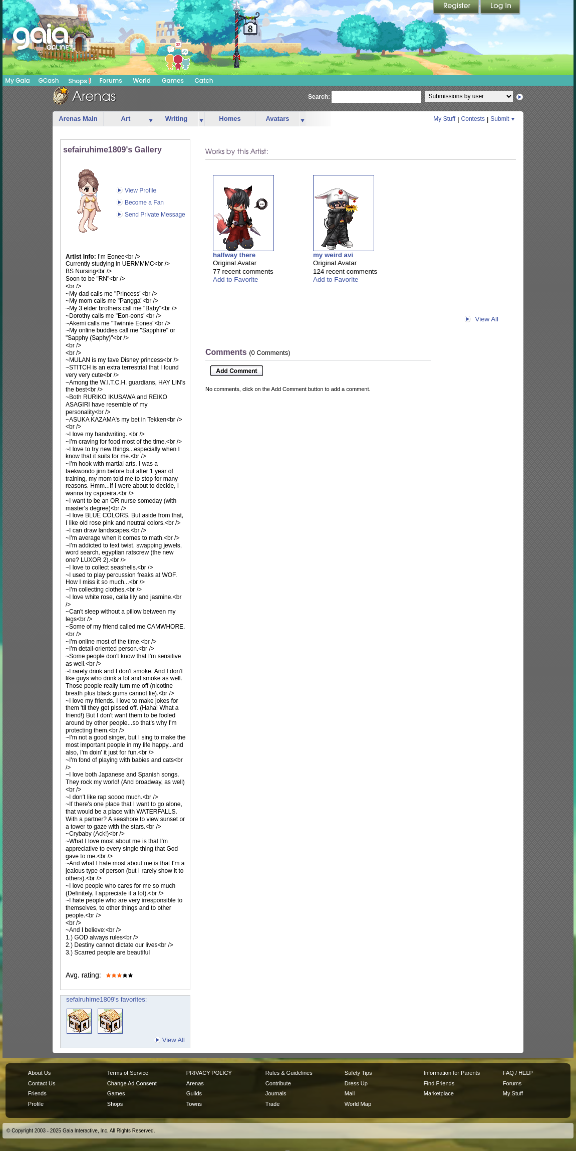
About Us (39, 1073)
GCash (49, 80)
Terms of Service (127, 1073)
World (142, 80)
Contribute (278, 1083)
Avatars (277, 118)
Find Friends (439, 1083)
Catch (204, 80)
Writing (176, 118)
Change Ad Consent (132, 1083)
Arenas (195, 1083)
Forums (110, 80)
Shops (80, 81)
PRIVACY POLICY (209, 1073)
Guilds (194, 1093)
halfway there (234, 255)
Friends (37, 1093)
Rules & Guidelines (289, 1073)
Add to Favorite (235, 279)
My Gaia (17, 80)
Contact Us (42, 1083)
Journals (275, 1093)
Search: (319, 96)
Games (173, 80)
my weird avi (333, 255)
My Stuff (444, 118)
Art (126, 118)
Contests (473, 118)
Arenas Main (78, 118)
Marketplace (439, 1093)
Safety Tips (358, 1073)
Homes (229, 118)
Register (456, 7)
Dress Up (356, 1083)
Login (500, 7)
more (151, 119)
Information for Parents (452, 1073)
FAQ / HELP (518, 1073)
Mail (350, 1093)
